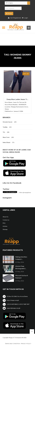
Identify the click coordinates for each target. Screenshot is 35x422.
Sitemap (5, 229)
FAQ (4, 223)
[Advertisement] (17, 36)
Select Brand (6, 142)
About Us (5, 217)
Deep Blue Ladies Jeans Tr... (17, 99)
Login (25, 18)
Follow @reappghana (25, 192)
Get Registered (14, 18)
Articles (5, 226)
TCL (4, 132)
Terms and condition (12, 343)
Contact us (6, 220)
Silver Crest (6, 137)
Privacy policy (26, 343)
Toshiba (5, 127)
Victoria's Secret (7, 122)
